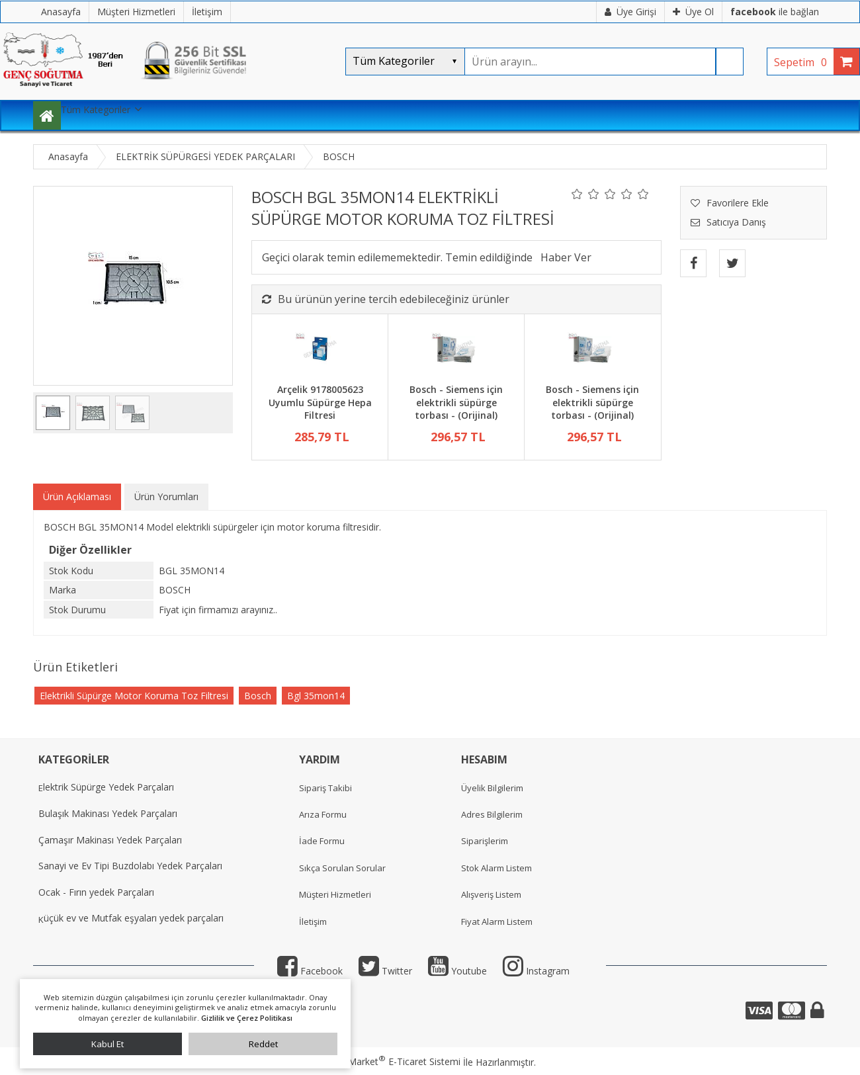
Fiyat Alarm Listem (497, 921)
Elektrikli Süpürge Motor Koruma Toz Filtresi (134, 695)
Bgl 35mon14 (316, 695)
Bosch (257, 695)
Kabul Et (107, 1044)
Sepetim (804, 62)
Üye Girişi (630, 11)
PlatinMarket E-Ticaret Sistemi (392, 1061)
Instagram (536, 971)
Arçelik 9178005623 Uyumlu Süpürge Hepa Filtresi (320, 402)
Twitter (385, 971)
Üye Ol (693, 11)
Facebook (310, 971)
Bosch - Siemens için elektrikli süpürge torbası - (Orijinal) (456, 402)
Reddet (263, 1044)
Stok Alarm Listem (496, 868)
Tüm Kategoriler (95, 109)
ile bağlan (774, 11)
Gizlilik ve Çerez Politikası (246, 1018)
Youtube (457, 971)
